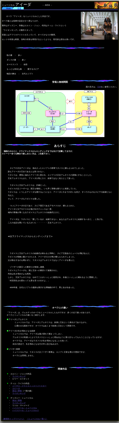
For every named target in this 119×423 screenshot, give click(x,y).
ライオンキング (19, 376)
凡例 (99, 87)
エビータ (16, 388)
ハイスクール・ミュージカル (24, 408)
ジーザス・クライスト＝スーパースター (29, 386)
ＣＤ (19, 8)
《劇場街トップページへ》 (13, 419)
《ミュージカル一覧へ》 (37, 419)
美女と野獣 (17, 391)
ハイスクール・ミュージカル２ (25, 410)
